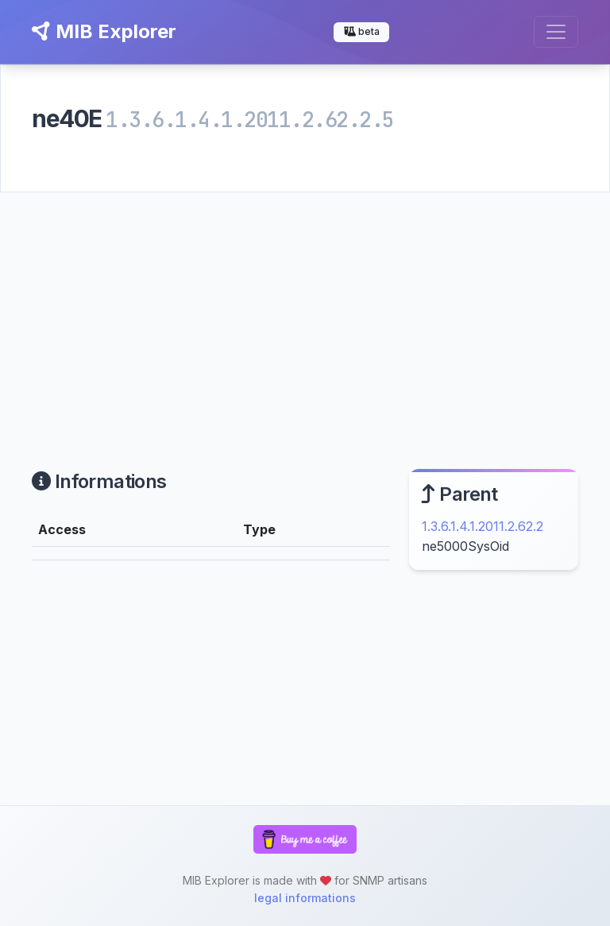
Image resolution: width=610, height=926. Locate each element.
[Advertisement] (305, 311)
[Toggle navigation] (556, 32)
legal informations (305, 898)
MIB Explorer (104, 31)
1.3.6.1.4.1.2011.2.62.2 (482, 526)
